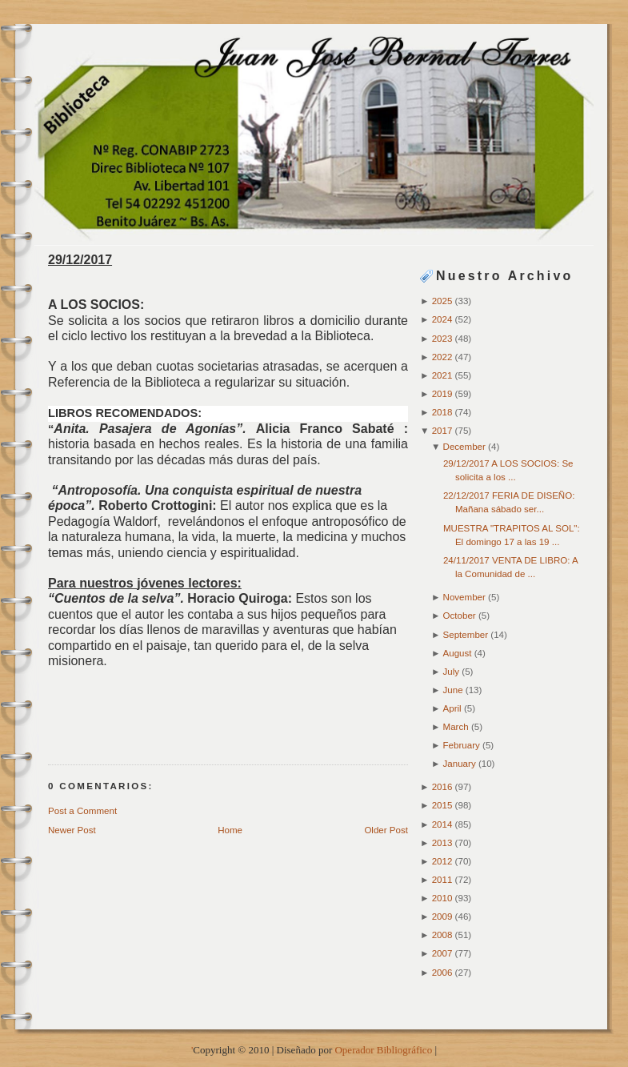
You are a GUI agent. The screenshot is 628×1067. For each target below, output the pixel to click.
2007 (443, 953)
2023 (443, 338)
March (457, 727)
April (453, 708)
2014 (443, 824)
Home (230, 830)
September (467, 635)
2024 (443, 319)
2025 (443, 301)
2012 (443, 861)
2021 (443, 375)
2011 (443, 879)
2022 (443, 357)
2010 (443, 898)
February (462, 745)
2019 (443, 394)
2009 (443, 916)
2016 (443, 787)
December (466, 446)
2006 (443, 972)
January (460, 763)
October (460, 615)
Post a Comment (82, 811)
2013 (443, 843)
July (452, 671)
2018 (443, 412)
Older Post (386, 830)
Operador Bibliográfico (383, 1050)
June (454, 690)
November (466, 597)
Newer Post (72, 830)
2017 (443, 430)
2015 (443, 805)
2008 (443, 935)
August (458, 653)
